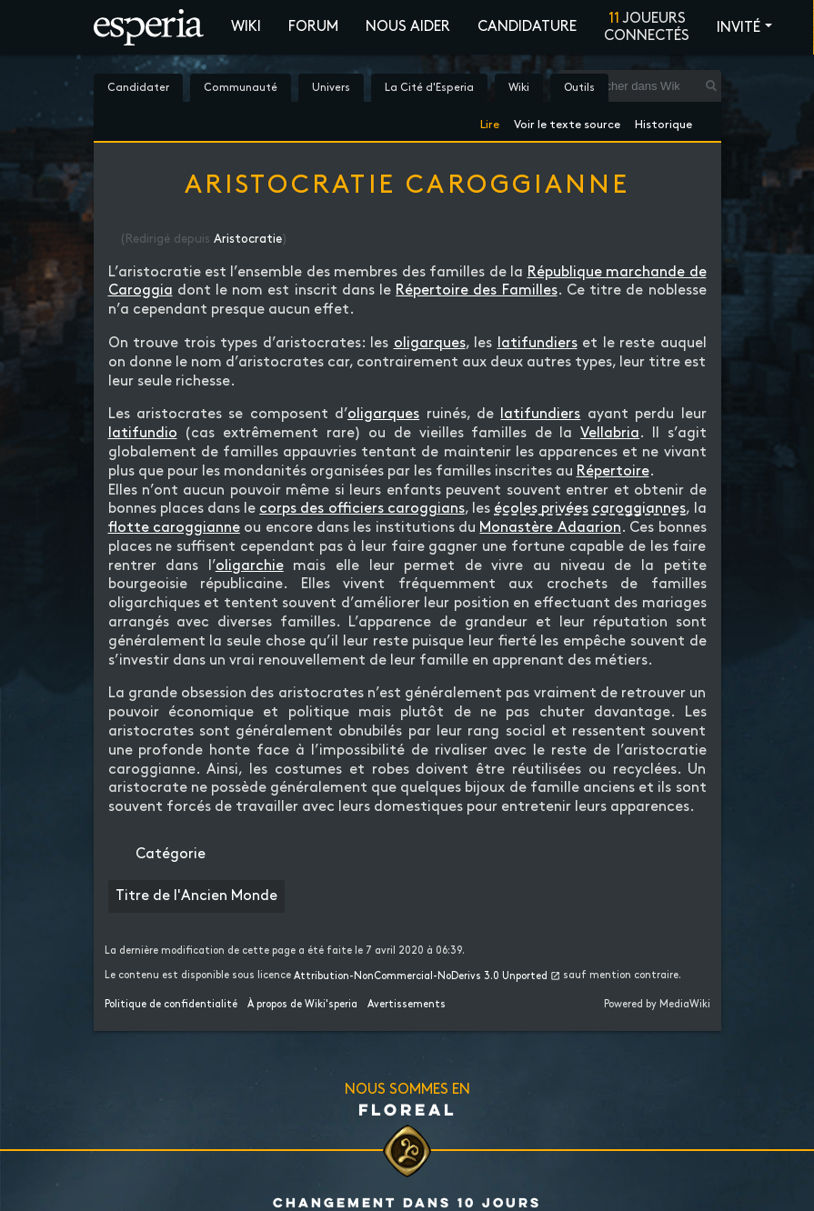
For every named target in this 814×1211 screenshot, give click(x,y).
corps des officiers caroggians (362, 508)
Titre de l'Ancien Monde (196, 896)
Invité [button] (738, 28)
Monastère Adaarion (549, 528)
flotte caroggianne (174, 528)
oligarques (430, 343)
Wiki (246, 27)
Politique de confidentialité (171, 1004)
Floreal (407, 1109)
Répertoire (613, 471)
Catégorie (171, 854)
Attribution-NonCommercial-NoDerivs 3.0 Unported (421, 976)
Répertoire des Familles (476, 290)
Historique (663, 121)
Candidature (527, 27)
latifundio (142, 433)
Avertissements (406, 1004)
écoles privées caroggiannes (590, 508)
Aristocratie (248, 239)
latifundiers (537, 343)
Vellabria (609, 433)
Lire (489, 121)
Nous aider (408, 27)
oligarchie (250, 566)
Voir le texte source (567, 121)
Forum (313, 27)
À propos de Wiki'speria (302, 1004)
